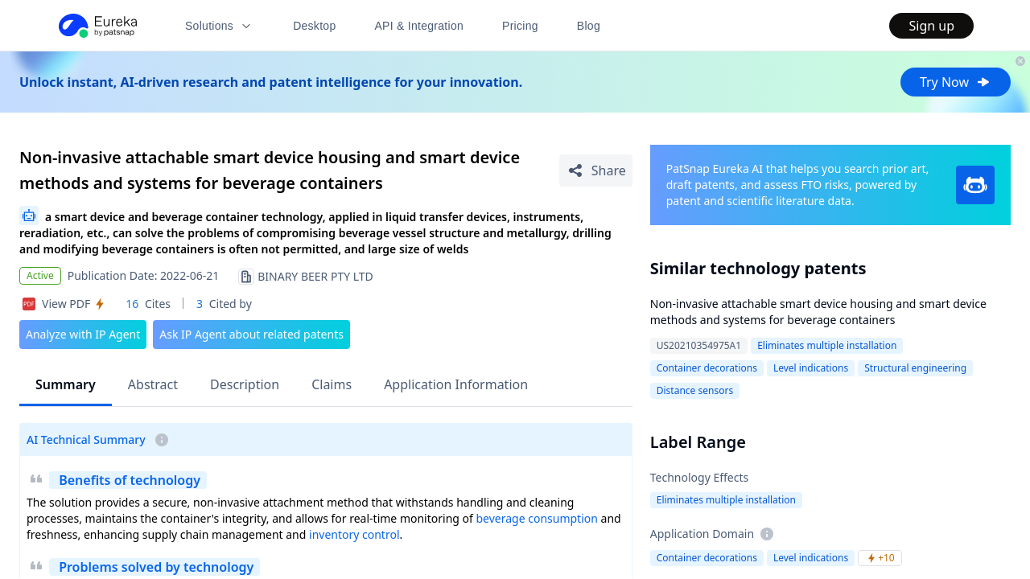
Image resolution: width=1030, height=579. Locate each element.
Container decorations (707, 368)
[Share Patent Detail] (595, 170)
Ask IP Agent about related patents (251, 334)
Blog (588, 25)
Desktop (314, 25)
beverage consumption (536, 518)
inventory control (354, 534)
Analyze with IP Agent (83, 334)
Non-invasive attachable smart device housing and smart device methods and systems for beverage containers (818, 311)
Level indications (810, 368)
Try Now (955, 82)
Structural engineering (915, 368)
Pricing (520, 25)
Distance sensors (695, 390)
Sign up (931, 26)
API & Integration (419, 25)
